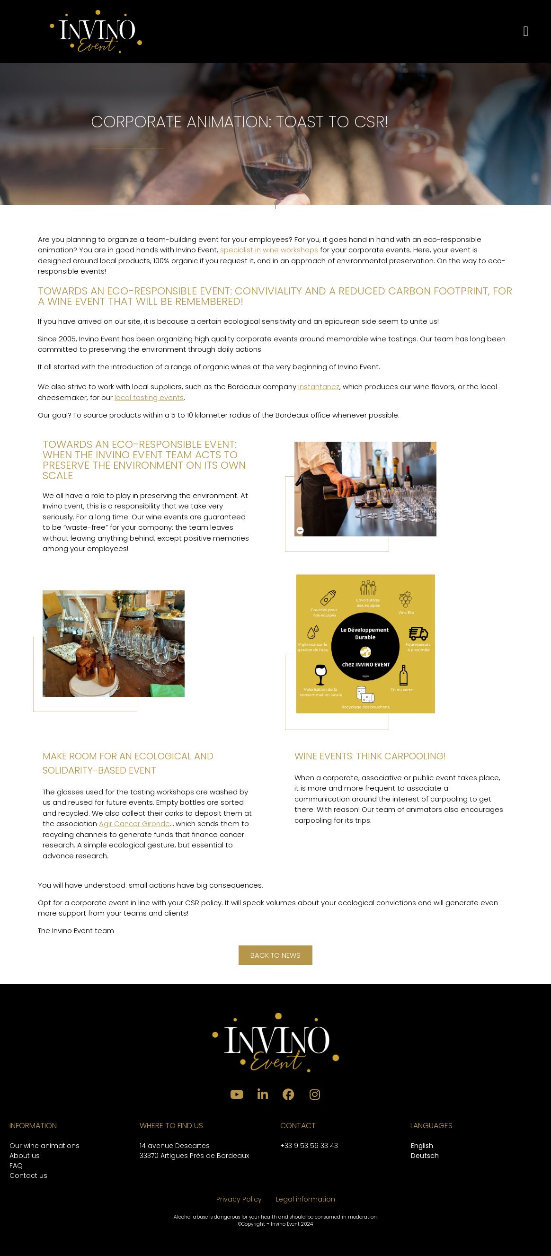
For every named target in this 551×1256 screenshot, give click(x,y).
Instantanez (318, 387)
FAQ (16, 1165)
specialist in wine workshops (269, 250)
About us (24, 1155)
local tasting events (149, 397)
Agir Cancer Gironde (134, 823)
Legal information (305, 1199)
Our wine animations (44, 1145)
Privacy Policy (239, 1199)
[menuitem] (425, 1146)
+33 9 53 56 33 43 (309, 1145)
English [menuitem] (422, 1145)
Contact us (28, 1175)
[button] (526, 31)
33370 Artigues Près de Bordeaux (194, 1155)
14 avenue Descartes (175, 1145)
